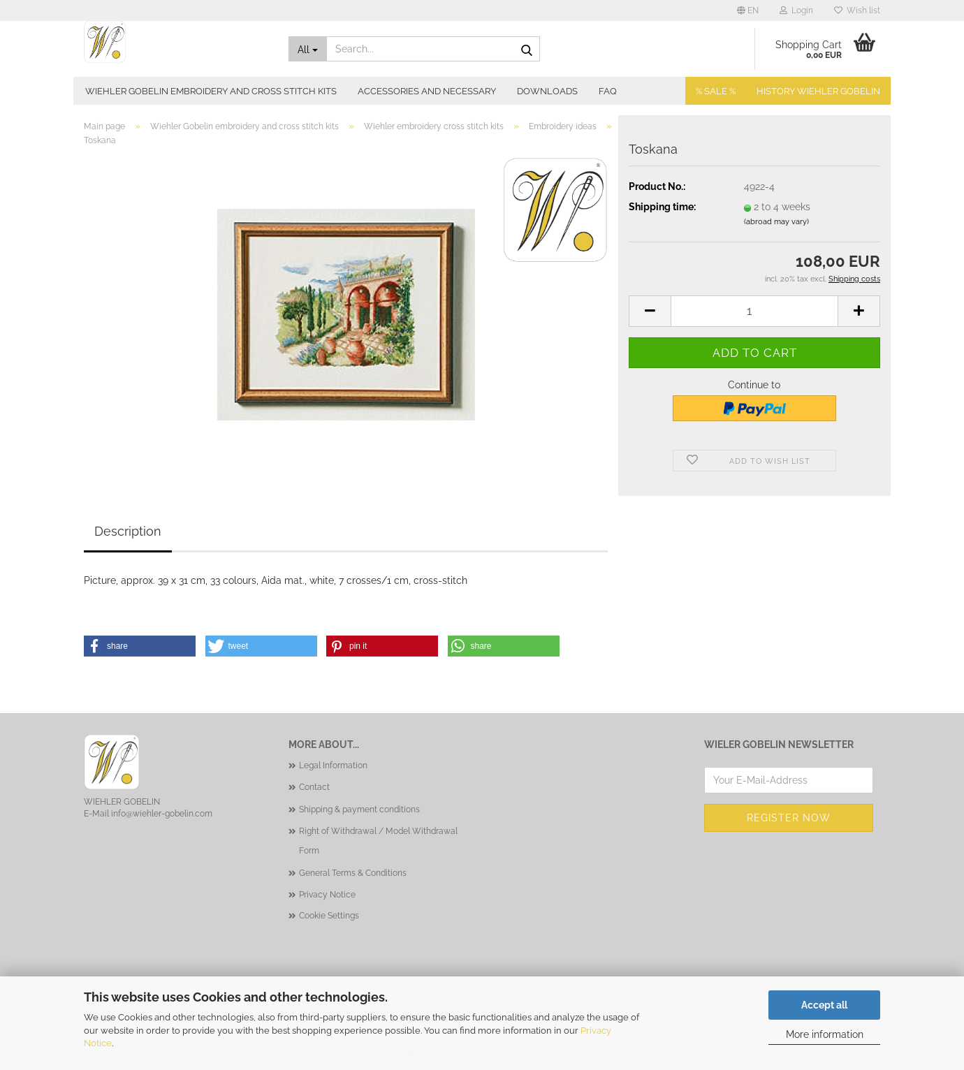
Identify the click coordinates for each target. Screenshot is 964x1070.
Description (127, 531)
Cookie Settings (329, 916)
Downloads (547, 91)
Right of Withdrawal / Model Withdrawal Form (378, 841)
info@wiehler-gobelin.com (161, 814)
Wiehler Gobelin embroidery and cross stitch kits (211, 91)
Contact (314, 787)
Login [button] (796, 10)
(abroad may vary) (776, 221)
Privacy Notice (327, 895)
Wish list (857, 10)
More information (824, 1034)
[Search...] (308, 48)
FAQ (608, 91)
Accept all (824, 1005)
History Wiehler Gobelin (818, 91)
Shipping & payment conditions (359, 809)
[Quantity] (754, 311)
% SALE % (716, 91)
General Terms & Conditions (353, 873)
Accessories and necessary (427, 91)
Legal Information (333, 765)
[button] (747, 10)
